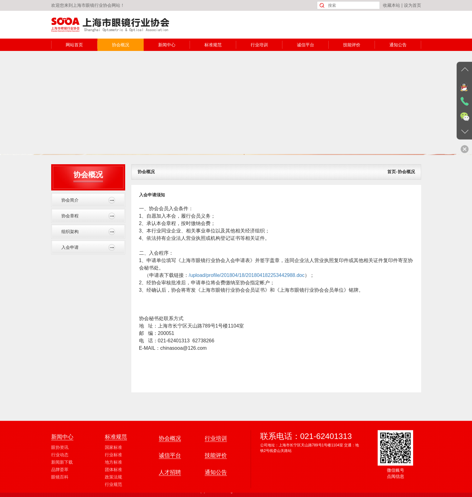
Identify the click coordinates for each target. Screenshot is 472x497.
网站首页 (74, 44)
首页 (391, 171)
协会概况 (120, 44)
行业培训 (259, 44)
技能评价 (351, 44)
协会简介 (88, 200)
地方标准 (113, 486)
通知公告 (398, 44)
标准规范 (213, 44)
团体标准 (113, 493)
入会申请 (88, 247)
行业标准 (113, 479)
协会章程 (88, 216)
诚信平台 (305, 44)
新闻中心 (166, 44)
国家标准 (113, 471)
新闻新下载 (62, 486)
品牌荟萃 (59, 493)
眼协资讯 (59, 471)
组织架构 (88, 231)
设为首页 (412, 5)
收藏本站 (391, 5)
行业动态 (59, 479)
